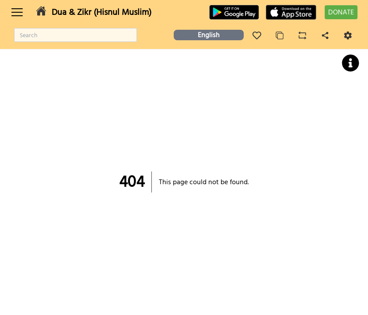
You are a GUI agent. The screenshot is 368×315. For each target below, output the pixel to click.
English (209, 35)
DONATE (341, 12)
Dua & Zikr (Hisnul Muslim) (101, 12)
